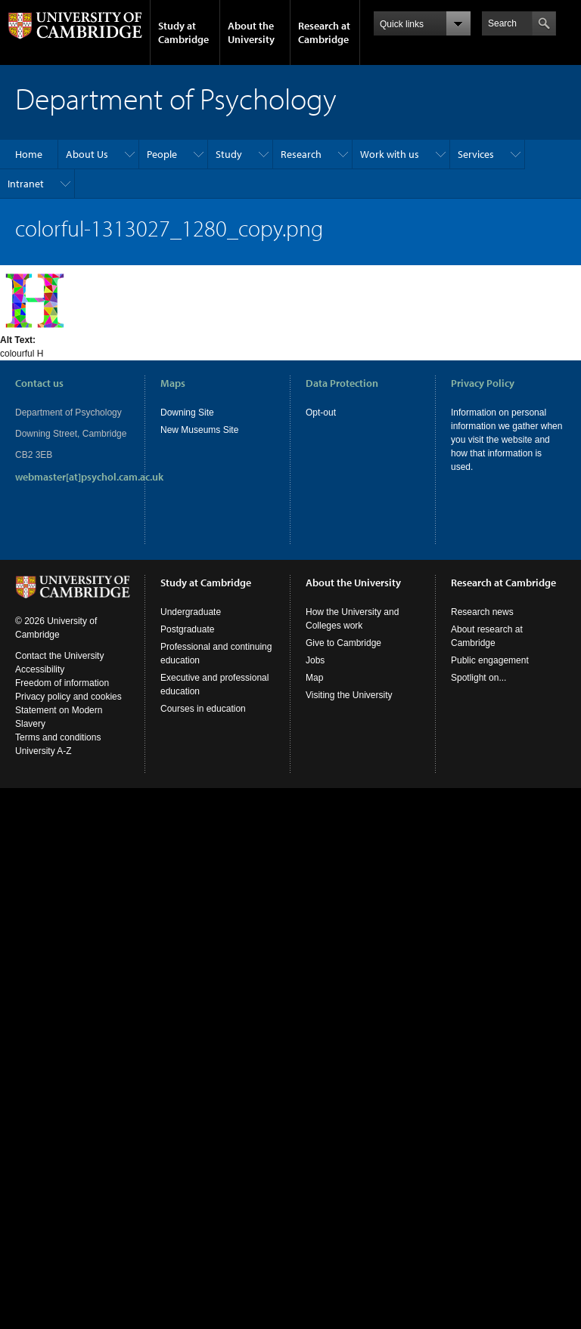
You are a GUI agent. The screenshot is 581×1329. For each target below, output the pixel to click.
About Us (87, 154)
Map (314, 677)
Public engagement (490, 660)
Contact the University (59, 656)
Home (28, 154)
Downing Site (187, 412)
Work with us (389, 154)
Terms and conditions (58, 737)
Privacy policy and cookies (68, 696)
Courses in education (203, 708)
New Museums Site (199, 430)
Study (229, 154)
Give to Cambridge (343, 643)
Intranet (26, 183)
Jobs (315, 660)
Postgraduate (187, 629)
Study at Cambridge (183, 32)
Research (301, 154)
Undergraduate (190, 612)
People (162, 154)
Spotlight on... (478, 677)
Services (476, 154)
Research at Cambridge (324, 32)
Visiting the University (349, 695)
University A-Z (43, 751)
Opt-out (321, 412)
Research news (482, 612)
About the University (251, 32)
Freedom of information (62, 683)
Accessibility (39, 669)
